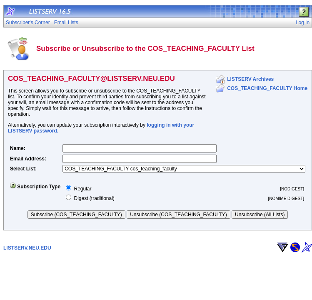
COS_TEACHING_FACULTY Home (267, 88)
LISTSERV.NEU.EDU (27, 248)
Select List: (23, 169)
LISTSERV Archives (250, 79)
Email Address (27, 159)
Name (17, 148)
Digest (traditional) (94, 198)
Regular (82, 189)
